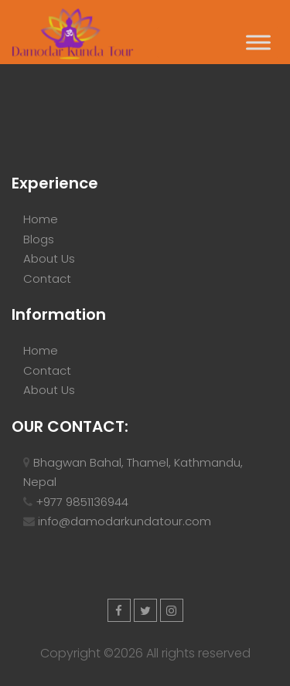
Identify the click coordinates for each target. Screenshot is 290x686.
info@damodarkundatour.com (124, 521)
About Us (49, 258)
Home (40, 219)
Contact (47, 278)
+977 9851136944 (82, 502)
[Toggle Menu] (258, 42)
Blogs (38, 239)
